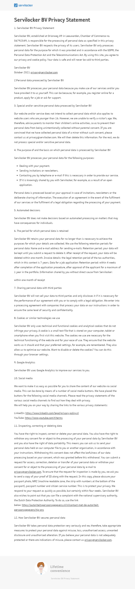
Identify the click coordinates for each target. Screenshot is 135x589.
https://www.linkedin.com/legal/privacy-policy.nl (52, 413)
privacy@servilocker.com (44, 72)
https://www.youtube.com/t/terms (44, 417)
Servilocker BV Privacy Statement (65, 578)
